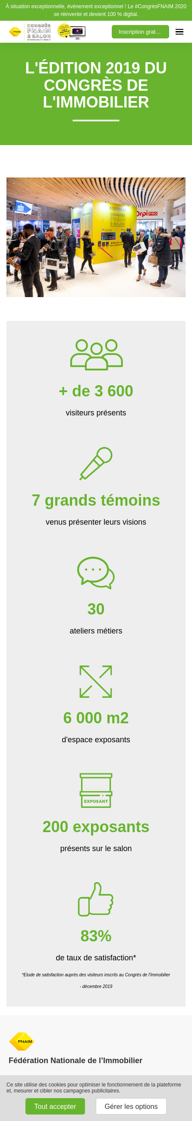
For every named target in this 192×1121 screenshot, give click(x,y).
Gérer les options (130, 1106)
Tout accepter (55, 1106)
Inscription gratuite (141, 31)
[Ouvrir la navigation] (179, 32)
